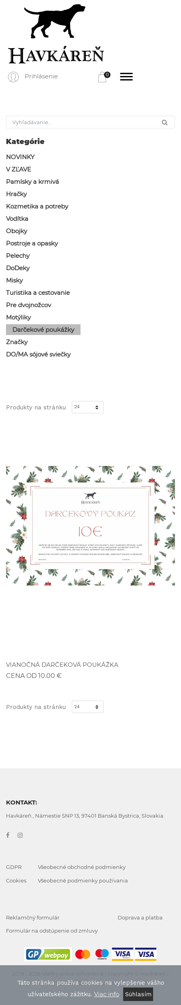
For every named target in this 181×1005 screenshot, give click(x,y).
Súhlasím (138, 994)
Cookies (16, 880)
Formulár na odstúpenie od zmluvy (52, 930)
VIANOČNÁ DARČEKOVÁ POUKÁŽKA (62, 664)
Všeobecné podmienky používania (83, 880)
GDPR (14, 867)
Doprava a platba (140, 917)
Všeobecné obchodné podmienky (82, 867)
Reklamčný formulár (32, 917)
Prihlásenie (41, 76)
